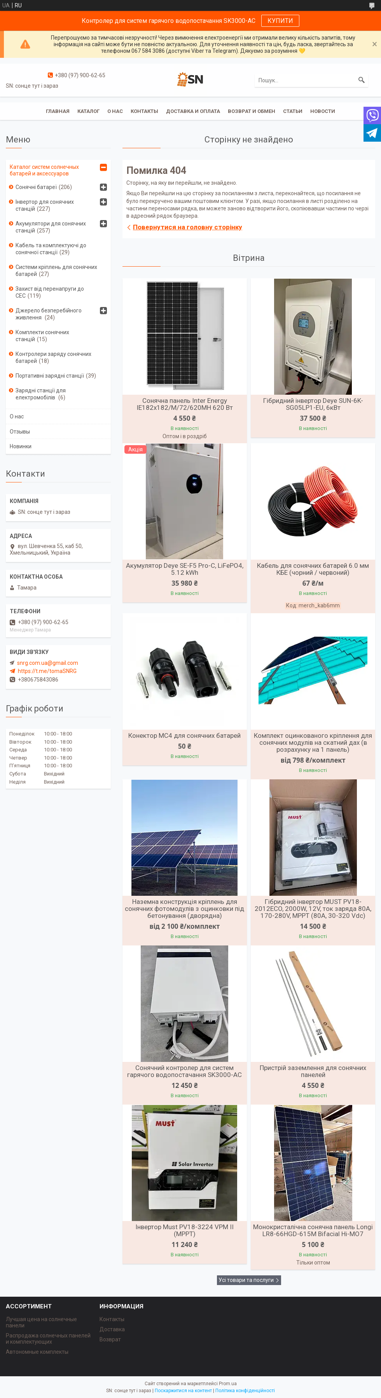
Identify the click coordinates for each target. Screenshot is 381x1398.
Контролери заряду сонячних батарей (53, 357)
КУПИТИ (280, 20)
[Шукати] (361, 80)
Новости (322, 111)
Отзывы (20, 431)
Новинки (20, 446)
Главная (58, 111)
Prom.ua (228, 1383)
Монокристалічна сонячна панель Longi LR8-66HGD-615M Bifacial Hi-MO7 (313, 1230)
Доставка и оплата (193, 111)
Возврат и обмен (251, 111)
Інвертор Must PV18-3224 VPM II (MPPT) (184, 1230)
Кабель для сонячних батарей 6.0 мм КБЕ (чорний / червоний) (313, 569)
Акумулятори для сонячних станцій (51, 227)
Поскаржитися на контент (183, 1390)
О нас (115, 111)
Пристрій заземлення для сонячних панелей (313, 1071)
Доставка (112, 1329)
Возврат (110, 1339)
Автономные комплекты (37, 1352)
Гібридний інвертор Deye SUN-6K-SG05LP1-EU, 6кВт (313, 404)
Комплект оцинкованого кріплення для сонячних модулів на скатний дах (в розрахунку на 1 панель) (313, 742)
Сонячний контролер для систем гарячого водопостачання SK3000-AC (184, 1071)
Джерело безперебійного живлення (49, 314)
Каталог (88, 111)
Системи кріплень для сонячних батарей (56, 270)
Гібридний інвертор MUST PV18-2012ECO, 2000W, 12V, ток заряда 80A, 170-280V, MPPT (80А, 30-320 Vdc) (313, 908)
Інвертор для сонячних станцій (45, 205)
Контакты (144, 111)
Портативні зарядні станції (50, 376)
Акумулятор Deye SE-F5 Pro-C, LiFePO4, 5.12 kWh (184, 569)
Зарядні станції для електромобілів (41, 394)
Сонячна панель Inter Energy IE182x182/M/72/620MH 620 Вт (184, 404)
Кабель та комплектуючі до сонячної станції (51, 248)
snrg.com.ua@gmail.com (47, 663)
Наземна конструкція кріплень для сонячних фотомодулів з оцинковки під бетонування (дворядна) (184, 908)
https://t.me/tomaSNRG (47, 671)
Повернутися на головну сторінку (187, 227)
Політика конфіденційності (245, 1390)
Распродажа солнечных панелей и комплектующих (48, 1338)
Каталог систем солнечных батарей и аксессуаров (44, 170)
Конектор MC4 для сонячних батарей (184, 735)
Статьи (292, 111)
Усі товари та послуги (246, 1280)
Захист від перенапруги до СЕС (50, 292)
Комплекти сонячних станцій (42, 335)
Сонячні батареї (36, 187)
